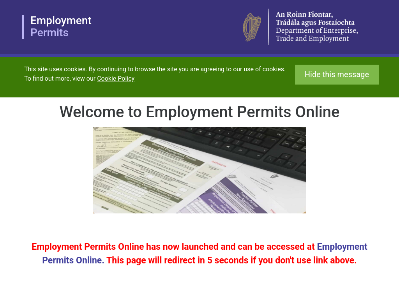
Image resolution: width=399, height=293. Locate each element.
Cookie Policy (115, 78)
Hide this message (337, 74)
